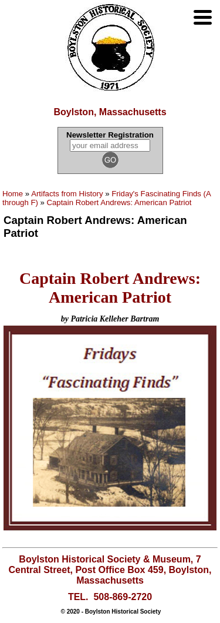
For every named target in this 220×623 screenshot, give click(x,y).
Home (12, 193)
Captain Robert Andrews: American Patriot (119, 202)
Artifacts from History (67, 193)
